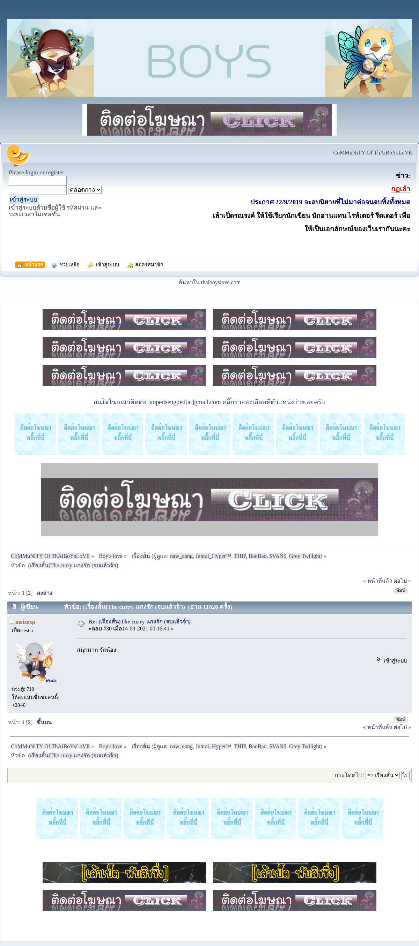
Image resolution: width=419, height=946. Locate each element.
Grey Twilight (305, 556)
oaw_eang (181, 556)
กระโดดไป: (349, 775)
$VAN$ (278, 556)
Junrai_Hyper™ (213, 556)
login (31, 172)
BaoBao (258, 556)
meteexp (25, 622)
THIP (240, 556)
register (55, 172)
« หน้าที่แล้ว (377, 581)
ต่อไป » (402, 581)
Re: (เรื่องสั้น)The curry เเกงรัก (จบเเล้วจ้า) (140, 622)
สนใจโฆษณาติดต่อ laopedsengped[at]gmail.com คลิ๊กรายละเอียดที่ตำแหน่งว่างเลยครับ (209, 402)
